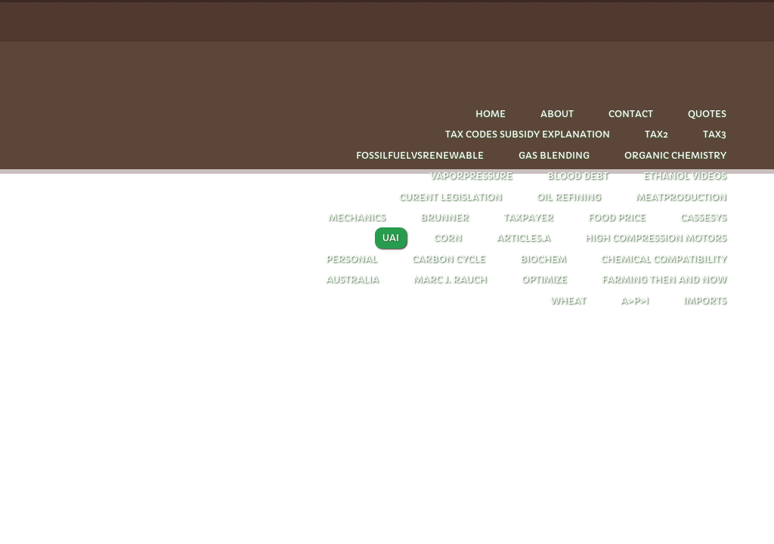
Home (490, 113)
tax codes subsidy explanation (527, 134)
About (557, 113)
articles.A (523, 237)
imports (704, 300)
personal (351, 258)
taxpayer (528, 217)
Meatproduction (681, 196)
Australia (352, 279)
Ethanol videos (684, 175)
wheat (568, 300)
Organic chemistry (675, 155)
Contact (630, 113)
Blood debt (577, 175)
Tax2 (656, 134)
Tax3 (714, 134)
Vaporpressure (471, 175)
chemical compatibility (663, 258)
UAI (390, 237)
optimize (544, 279)
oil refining (569, 196)
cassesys (703, 217)
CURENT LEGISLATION (450, 196)
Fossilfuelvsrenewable (420, 155)
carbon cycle (448, 258)
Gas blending (554, 155)
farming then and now (664, 279)
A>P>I (635, 300)
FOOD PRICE (617, 217)
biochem (543, 258)
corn (448, 237)
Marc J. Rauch (450, 279)
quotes (707, 113)
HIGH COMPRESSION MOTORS (655, 237)
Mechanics (356, 217)
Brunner (444, 217)
